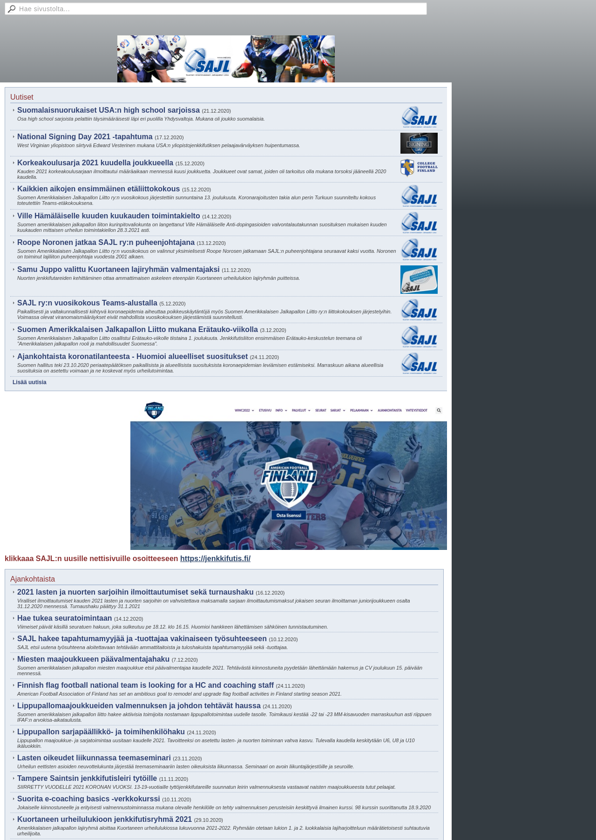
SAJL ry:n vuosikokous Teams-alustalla (87, 303)
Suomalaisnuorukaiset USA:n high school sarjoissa (108, 110)
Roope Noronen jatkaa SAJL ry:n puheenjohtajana (106, 242)
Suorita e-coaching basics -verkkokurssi (88, 799)
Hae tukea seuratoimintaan (64, 618)
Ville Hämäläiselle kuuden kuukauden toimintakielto (108, 216)
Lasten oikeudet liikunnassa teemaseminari (94, 758)
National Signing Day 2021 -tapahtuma (85, 137)
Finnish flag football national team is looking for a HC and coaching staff (145, 685)
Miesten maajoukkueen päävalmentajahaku (93, 659)
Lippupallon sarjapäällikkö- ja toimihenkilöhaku (101, 732)
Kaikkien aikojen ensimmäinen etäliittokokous (98, 189)
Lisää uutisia (30, 382)
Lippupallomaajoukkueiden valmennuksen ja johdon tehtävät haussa (139, 706)
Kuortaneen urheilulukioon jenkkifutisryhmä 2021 (104, 819)
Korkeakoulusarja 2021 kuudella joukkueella (95, 163)
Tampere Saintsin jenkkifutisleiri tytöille (87, 778)
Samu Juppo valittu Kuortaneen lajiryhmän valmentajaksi (118, 269)
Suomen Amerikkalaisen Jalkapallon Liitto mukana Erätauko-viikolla (137, 329)
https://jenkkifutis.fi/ (215, 558)
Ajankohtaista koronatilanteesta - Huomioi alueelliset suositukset (132, 356)
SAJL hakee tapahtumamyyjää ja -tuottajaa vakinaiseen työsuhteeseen (142, 639)
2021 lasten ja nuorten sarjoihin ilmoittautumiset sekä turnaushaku (135, 592)
